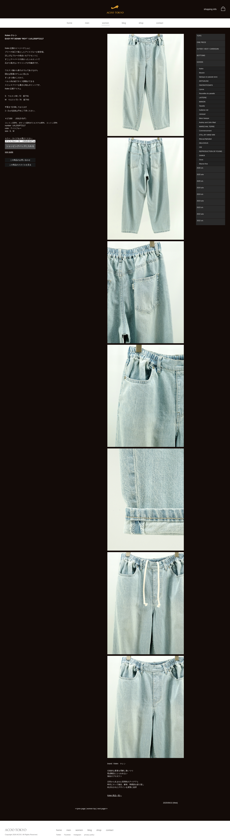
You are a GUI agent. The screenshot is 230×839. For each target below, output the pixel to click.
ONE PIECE (201, 42)
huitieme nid (203, 110)
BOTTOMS (201, 55)
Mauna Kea (203, 164)
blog (124, 23)
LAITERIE (203, 97)
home (69, 23)
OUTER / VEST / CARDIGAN (208, 49)
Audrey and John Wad (207, 122)
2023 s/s (200, 207)
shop (141, 23)
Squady (202, 106)
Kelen (201, 69)
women (105, 23)
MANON (202, 102)
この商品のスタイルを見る (20, 165)
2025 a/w (200, 174)
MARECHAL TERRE (207, 126)
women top (91, 809)
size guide (9, 152)
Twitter (58, 835)
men (87, 23)
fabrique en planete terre (208, 77)
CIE (200, 147)
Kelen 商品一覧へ (114, 795)
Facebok (67, 835)
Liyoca (201, 89)
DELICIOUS (203, 143)
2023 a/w (200, 201)
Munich (201, 73)
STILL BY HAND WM (207, 135)
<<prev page (80, 809)
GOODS (200, 62)
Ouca (201, 160)
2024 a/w (200, 188)
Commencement (205, 131)
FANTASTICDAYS (206, 85)
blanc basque (204, 118)
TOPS (199, 36)
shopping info (210, 9)
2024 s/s (200, 194)
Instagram (77, 835)
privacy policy (89, 835)
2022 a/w (200, 214)
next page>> (102, 809)
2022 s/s (200, 220)
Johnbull (202, 114)
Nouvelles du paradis (207, 93)
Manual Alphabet (205, 139)
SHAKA (202, 155)
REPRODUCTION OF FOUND (210, 151)
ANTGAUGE (204, 81)
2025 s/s (200, 181)
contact (159, 23)
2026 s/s (200, 168)
